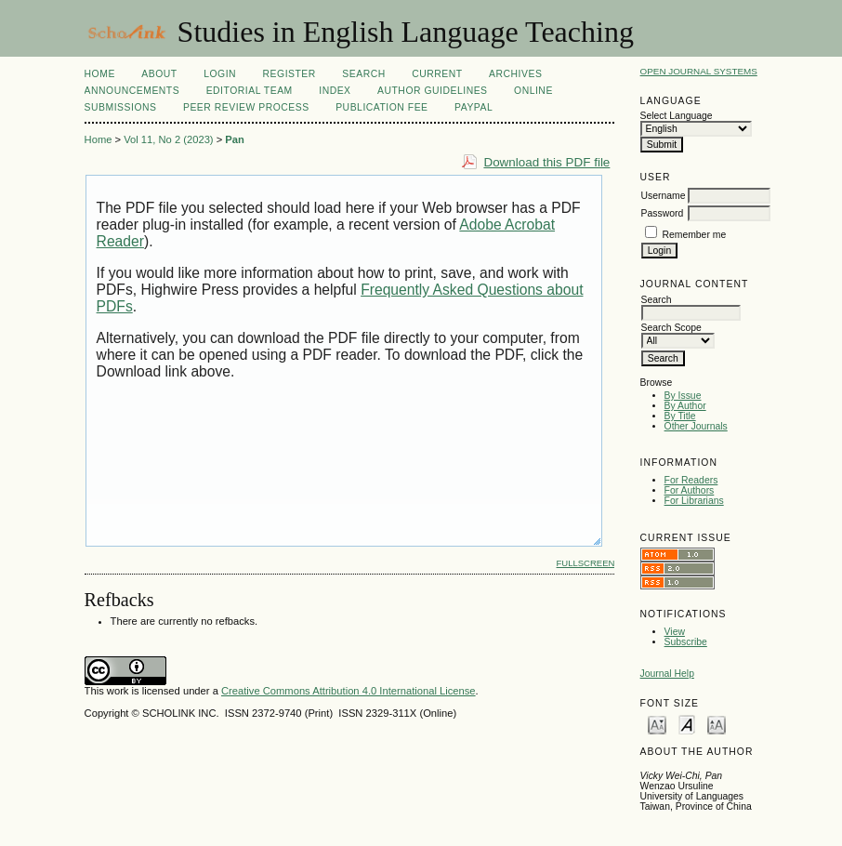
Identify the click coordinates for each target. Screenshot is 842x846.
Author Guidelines (432, 91)
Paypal (473, 107)
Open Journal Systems (698, 71)
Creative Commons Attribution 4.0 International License (348, 690)
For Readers (691, 480)
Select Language (676, 116)
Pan (234, 139)
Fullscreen (586, 563)
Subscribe (685, 642)
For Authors (689, 490)
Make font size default (687, 723)
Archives (515, 74)
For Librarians (694, 501)
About (159, 74)
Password (662, 213)
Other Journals (696, 426)
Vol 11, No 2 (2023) (168, 139)
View (674, 632)
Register (289, 74)
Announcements (132, 91)
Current (437, 74)
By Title (680, 416)
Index (334, 91)
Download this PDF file (546, 162)
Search (363, 74)
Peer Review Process (246, 107)
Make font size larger (716, 723)
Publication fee (381, 107)
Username (663, 196)
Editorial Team (249, 91)
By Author (685, 406)
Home (100, 74)
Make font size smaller (657, 723)
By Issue (683, 395)
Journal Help (667, 673)
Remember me (694, 235)
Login (220, 74)
